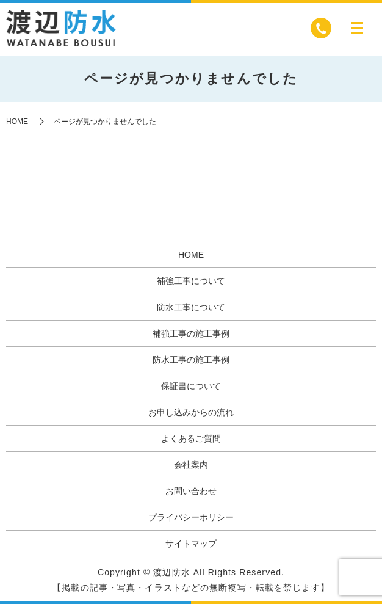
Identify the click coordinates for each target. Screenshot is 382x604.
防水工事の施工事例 (191, 360)
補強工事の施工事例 (191, 333)
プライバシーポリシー (191, 517)
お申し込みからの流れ (191, 412)
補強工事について (191, 281)
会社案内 (191, 465)
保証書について (191, 386)
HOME (17, 121)
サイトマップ (191, 543)
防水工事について (191, 307)
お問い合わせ (191, 491)
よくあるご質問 (191, 438)
